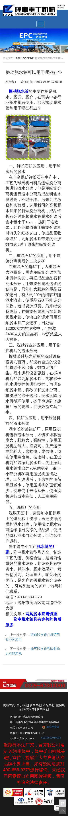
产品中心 (48, 705)
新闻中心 (35, 705)
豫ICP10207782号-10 (32, 733)
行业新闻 (28, 57)
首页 (17, 57)
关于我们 (22, 705)
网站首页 (9, 705)
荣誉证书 (29, 709)
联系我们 (42, 709)
